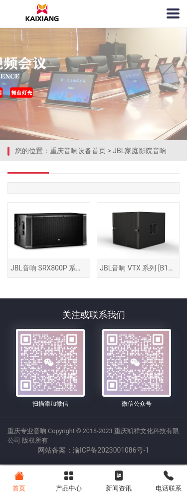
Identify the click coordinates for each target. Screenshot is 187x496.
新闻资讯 (118, 480)
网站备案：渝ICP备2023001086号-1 (93, 453)
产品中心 (68, 480)
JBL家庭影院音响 (140, 151)
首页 (18, 480)
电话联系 (168, 480)
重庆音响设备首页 (78, 151)
